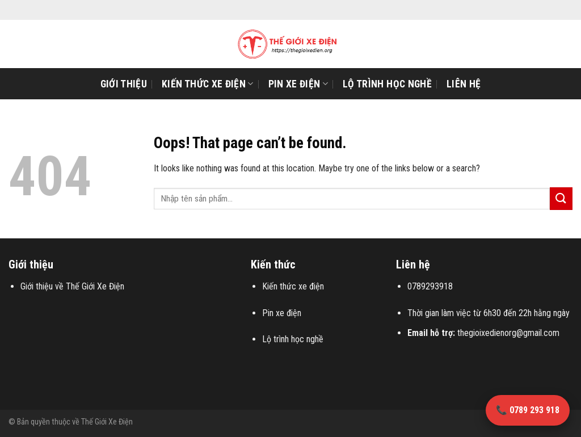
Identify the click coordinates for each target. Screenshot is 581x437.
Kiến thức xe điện (208, 84)
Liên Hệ (464, 84)
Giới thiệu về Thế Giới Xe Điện (72, 286)
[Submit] (561, 198)
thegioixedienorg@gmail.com (508, 332)
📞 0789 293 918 (527, 410)
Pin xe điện (298, 84)
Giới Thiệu (124, 84)
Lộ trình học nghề (387, 84)
